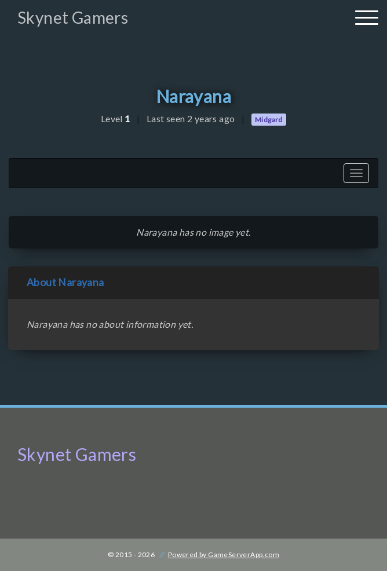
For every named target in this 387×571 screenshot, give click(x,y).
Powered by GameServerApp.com (223, 554)
